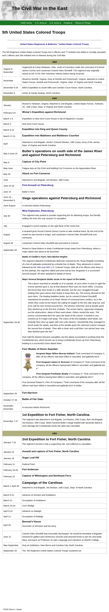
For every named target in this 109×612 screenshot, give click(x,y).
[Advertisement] (54, 588)
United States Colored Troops (74, 44)
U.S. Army (55, 23)
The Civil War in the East (39, 8)
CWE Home (26, 23)
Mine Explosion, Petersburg (38, 210)
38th (48, 267)
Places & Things (83, 23)
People (69, 23)
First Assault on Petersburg (37, 185)
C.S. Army (41, 23)
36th (39, 267)
